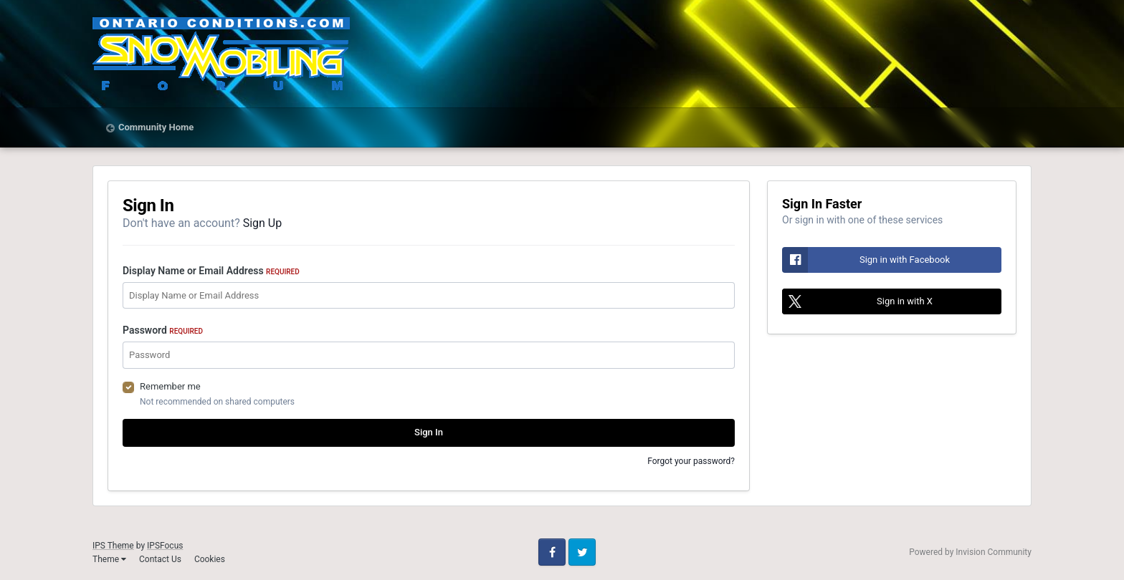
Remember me (170, 386)
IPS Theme (113, 546)
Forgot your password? (691, 461)
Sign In (428, 432)
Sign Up (262, 223)
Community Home (156, 127)
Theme (109, 559)
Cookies (209, 559)
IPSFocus (165, 546)
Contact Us (160, 559)
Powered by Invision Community (970, 552)
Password (163, 330)
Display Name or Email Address (211, 270)
